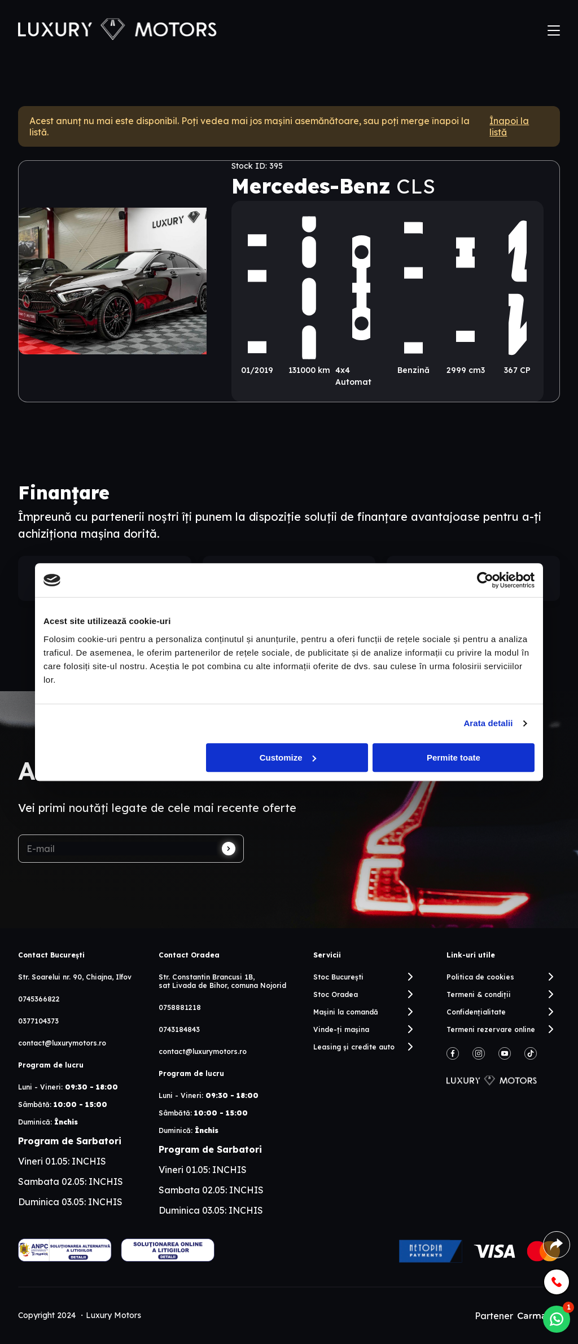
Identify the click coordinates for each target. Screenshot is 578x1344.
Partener (517, 1315)
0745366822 (39, 999)
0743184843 (179, 1029)
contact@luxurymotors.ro (62, 1043)
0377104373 (38, 1021)
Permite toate (453, 757)
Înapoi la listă (509, 126)
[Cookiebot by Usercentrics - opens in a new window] (485, 580)
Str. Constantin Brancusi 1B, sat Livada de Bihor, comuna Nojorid (222, 981)
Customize (288, 757)
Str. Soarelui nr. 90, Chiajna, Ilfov (75, 977)
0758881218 (180, 1007)
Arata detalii (488, 723)
